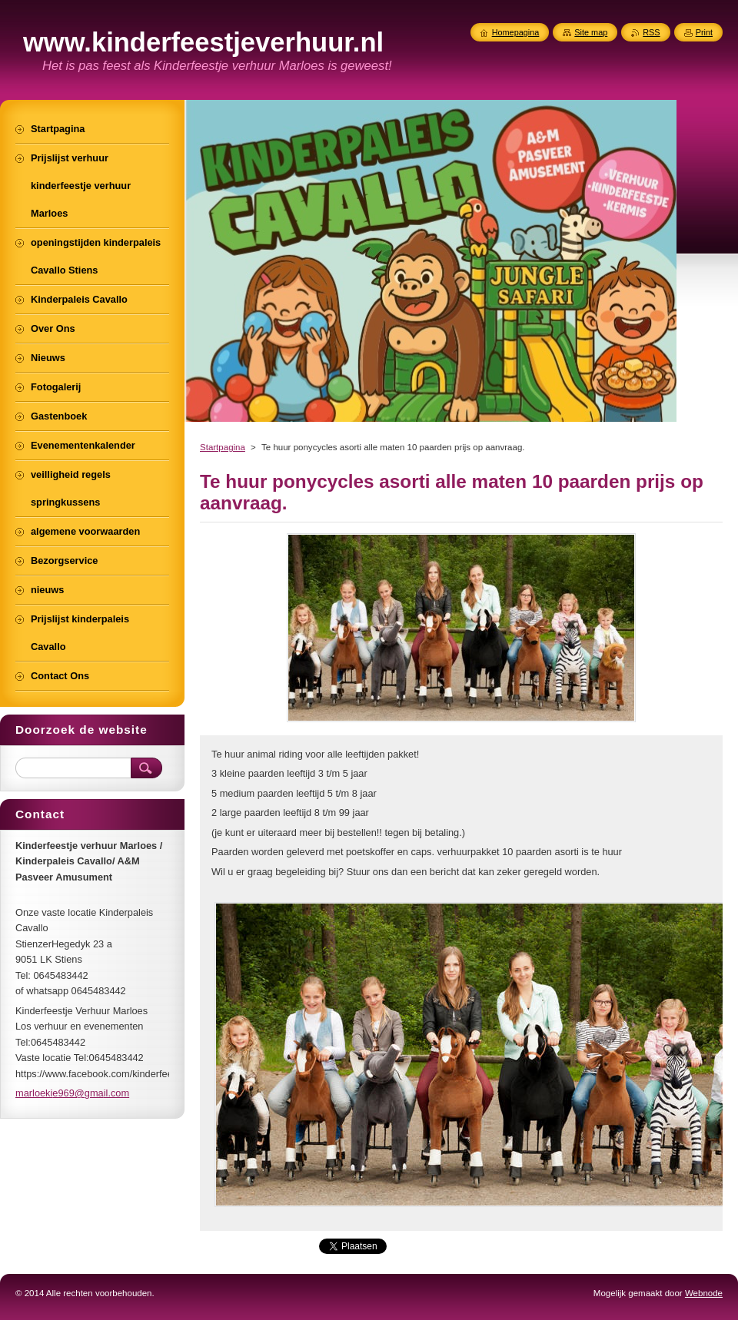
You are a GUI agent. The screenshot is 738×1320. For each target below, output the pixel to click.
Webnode (704, 1293)
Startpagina (222, 447)
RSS (651, 32)
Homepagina (516, 32)
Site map (590, 32)
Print (704, 32)
